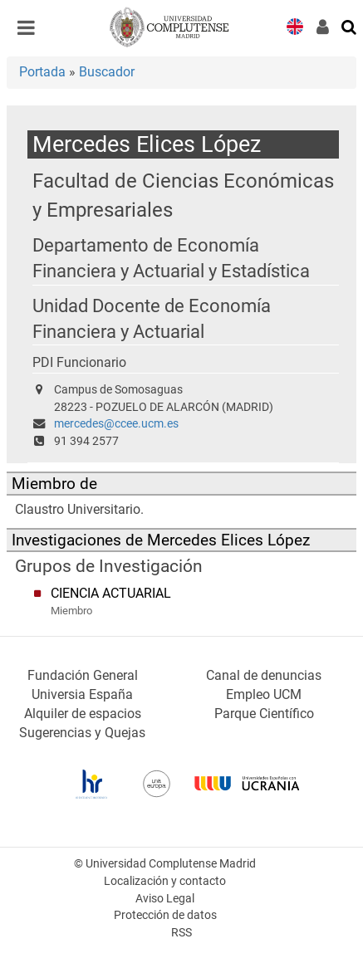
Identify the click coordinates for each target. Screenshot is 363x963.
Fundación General (82, 675)
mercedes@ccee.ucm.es (116, 424)
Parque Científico (264, 713)
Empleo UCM (264, 694)
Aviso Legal (164, 899)
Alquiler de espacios (82, 713)
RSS (181, 933)
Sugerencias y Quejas (82, 733)
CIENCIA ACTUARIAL (111, 593)
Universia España (82, 694)
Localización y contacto (165, 881)
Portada (42, 72)
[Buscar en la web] (349, 25)
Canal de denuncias (263, 675)
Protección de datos (165, 915)
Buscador (107, 72)
